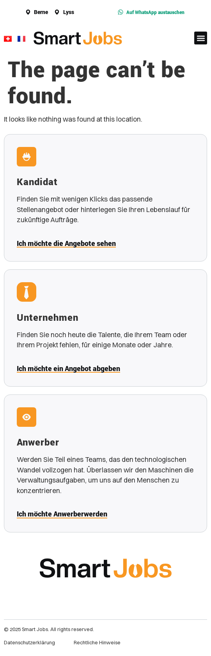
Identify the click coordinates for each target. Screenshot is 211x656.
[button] (200, 38)
